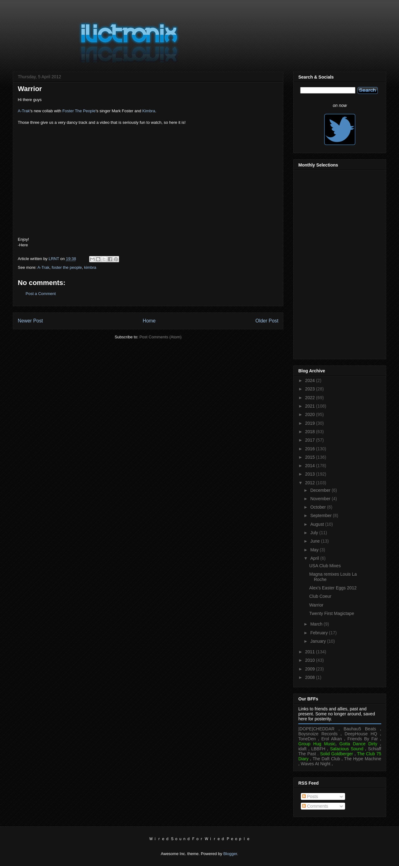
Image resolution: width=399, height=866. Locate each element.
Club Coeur (320, 596)
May (315, 549)
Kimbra (148, 111)
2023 (310, 388)
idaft (302, 748)
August (317, 524)
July (314, 532)
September (321, 515)
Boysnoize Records (318, 733)
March (317, 624)
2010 (310, 660)
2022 (310, 397)
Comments (315, 806)
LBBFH (318, 748)
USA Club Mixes (325, 565)
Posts (310, 796)
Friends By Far (362, 738)
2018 (310, 431)
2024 (310, 380)
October (318, 507)
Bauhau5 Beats (360, 728)
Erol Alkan (331, 738)
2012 (310, 482)
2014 (310, 465)
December (320, 490)
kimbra (90, 267)
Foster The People (79, 111)
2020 (310, 414)
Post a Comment (41, 293)
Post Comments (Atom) (160, 337)
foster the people (67, 267)
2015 (310, 457)
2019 (310, 423)
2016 (310, 448)
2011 (310, 651)
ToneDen (307, 738)
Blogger (230, 853)
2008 (310, 677)
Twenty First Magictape (331, 613)
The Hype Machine (362, 758)
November (320, 498)
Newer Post (30, 320)
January (318, 641)
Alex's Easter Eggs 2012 (333, 587)
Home (149, 320)
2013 (310, 474)
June (315, 541)
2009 (310, 668)
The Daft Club (326, 758)
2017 (310, 440)
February (319, 632)
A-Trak (24, 111)
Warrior (316, 604)
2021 (310, 406)
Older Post (266, 320)
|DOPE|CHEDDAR (316, 728)
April (315, 558)
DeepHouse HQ (361, 733)
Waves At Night (315, 763)
